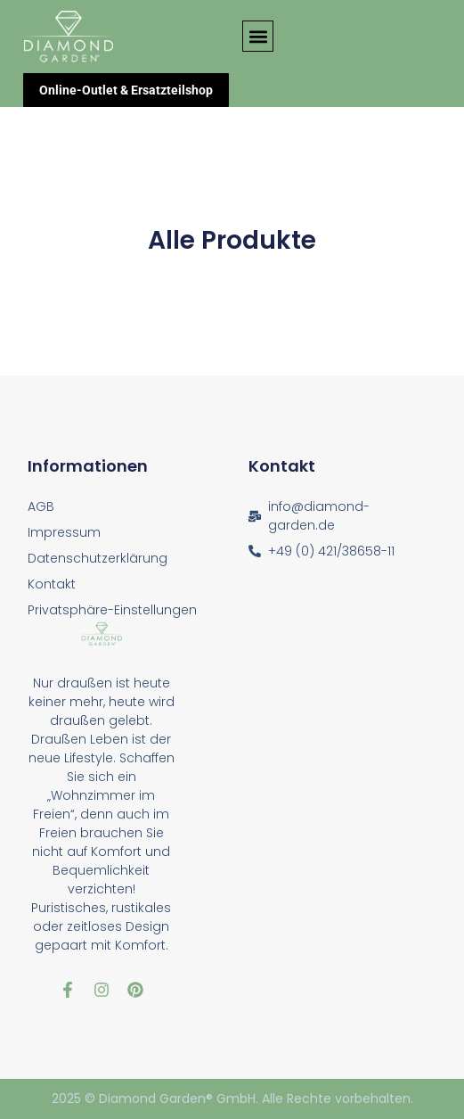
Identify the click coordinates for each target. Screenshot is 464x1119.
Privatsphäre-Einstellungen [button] (112, 610)
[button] (257, 36)
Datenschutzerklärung (97, 558)
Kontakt (52, 584)
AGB (41, 506)
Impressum (64, 532)
